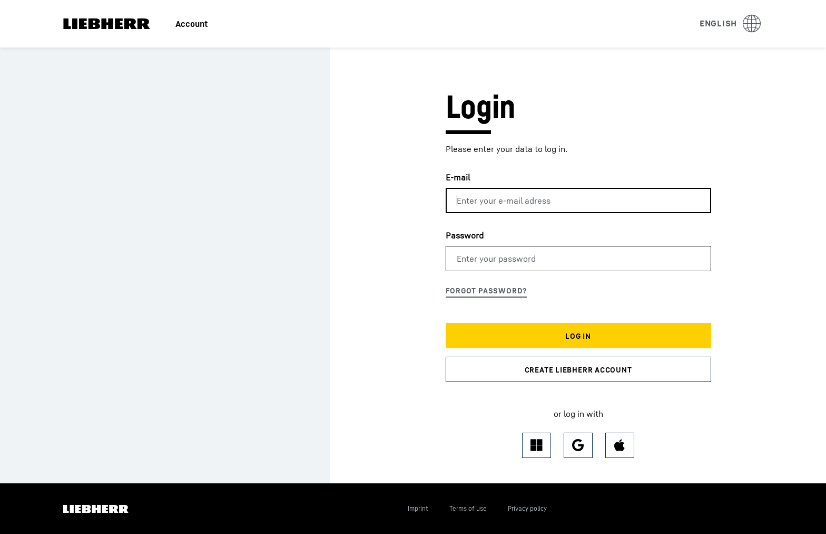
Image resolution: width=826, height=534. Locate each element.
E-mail (458, 177)
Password (465, 235)
